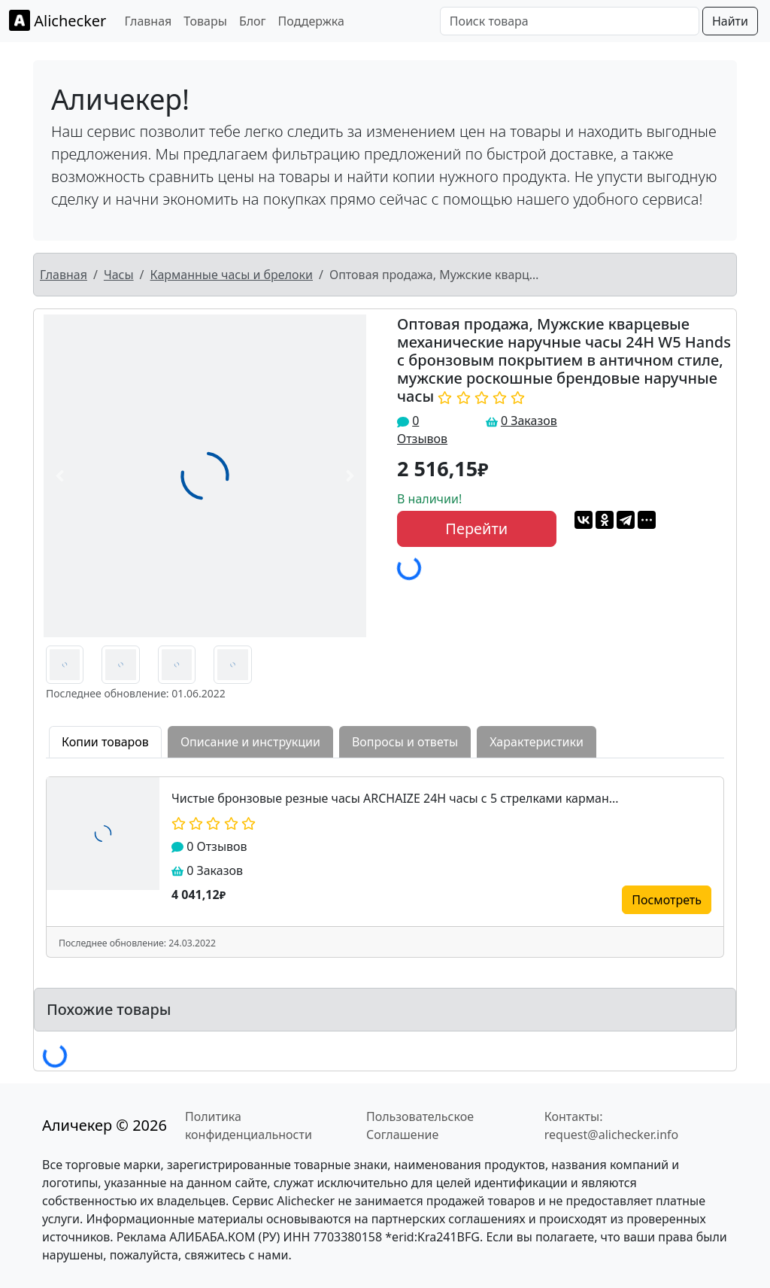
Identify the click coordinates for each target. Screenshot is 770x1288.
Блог (252, 21)
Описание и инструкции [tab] (250, 742)
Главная (147, 21)
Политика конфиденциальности (248, 1125)
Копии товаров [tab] (105, 742)
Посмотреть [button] (667, 900)
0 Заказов (529, 420)
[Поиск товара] (569, 21)
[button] (59, 475)
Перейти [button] (476, 528)
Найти (730, 21)
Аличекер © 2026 (104, 1125)
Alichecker (57, 20)
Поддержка (311, 21)
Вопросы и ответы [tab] (405, 742)
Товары (205, 21)
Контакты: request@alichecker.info (611, 1125)
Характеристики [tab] (537, 742)
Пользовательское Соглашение (420, 1125)
